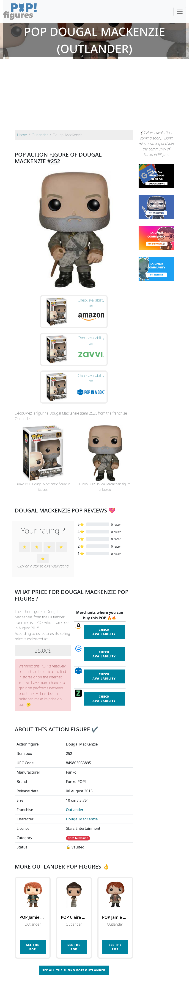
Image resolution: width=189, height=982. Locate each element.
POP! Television (78, 797)
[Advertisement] (94, 96)
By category (137, 966)
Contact (109, 975)
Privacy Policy (151, 975)
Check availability (104, 590)
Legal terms (128, 975)
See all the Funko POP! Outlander (73, 929)
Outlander (75, 768)
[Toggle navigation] (179, 11)
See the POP (32, 906)
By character (114, 966)
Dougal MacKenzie (82, 777)
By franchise (91, 966)
